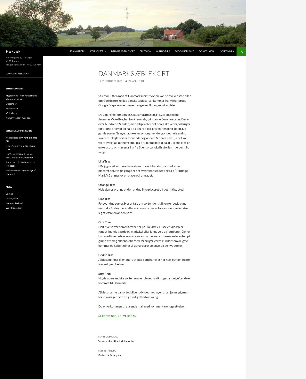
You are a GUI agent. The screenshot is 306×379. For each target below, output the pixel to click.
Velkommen (227, 51)
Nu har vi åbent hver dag (18, 117)
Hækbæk (13, 51)
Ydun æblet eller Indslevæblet (144, 338)
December (11, 103)
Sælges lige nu (207, 51)
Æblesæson (12, 108)
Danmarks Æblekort (123, 51)
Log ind (9, 193)
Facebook (145, 51)
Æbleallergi (11, 113)
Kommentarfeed (14, 203)
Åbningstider (77, 51)
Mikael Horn (136, 81)
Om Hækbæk (163, 51)
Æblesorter (96, 51)
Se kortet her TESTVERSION (117, 315)
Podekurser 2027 (184, 51)
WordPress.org (13, 207)
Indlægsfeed (12, 198)
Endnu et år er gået (144, 352)
